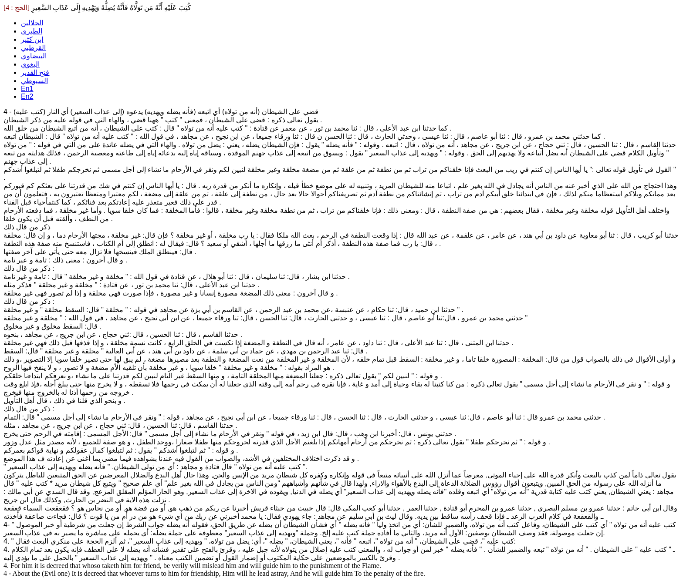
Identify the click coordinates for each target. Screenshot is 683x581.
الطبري (31, 31)
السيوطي (34, 80)
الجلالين (32, 23)
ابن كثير (32, 39)
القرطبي (33, 47)
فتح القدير (35, 72)
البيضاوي (34, 56)
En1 (27, 88)
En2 (27, 96)
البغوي (30, 64)
